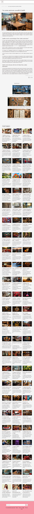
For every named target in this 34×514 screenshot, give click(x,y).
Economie (8, 507)
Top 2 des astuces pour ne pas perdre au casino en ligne (27, 492)
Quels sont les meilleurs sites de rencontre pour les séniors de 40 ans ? (16, 359)
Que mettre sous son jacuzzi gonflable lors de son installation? (6, 433)
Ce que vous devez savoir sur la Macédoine (26, 329)
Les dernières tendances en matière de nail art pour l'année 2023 (6, 226)
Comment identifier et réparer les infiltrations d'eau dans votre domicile (27, 211)
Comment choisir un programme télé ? (27, 343)
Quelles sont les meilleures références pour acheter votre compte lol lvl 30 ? (6, 315)
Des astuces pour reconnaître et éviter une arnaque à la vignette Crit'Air (6, 419)
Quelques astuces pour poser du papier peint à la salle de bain (6, 477)
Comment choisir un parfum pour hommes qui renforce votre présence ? (6, 152)
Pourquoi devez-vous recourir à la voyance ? (6, 343)
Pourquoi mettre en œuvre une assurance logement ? (16, 477)
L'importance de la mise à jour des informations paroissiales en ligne (16, 137)
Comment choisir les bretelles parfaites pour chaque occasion (6, 211)
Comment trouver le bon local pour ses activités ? (16, 225)
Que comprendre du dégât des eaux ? (6, 284)
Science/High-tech (22, 508)
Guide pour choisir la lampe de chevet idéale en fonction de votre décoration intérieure (27, 167)
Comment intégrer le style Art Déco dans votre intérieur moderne (27, 196)
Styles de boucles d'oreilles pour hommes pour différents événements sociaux (6, 196)
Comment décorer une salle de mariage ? (6, 462)
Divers (6, 6)
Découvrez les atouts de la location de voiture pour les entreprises (16, 389)
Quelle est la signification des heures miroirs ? (15, 314)
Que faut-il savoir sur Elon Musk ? (27, 299)
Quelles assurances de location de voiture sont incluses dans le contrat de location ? (6, 389)
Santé (17, 507)
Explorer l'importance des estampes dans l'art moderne (6, 166)
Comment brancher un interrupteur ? (16, 284)
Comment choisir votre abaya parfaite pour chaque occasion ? (27, 151)
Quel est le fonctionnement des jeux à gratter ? (16, 492)
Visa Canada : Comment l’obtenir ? (27, 313)
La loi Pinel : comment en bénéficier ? (27, 224)
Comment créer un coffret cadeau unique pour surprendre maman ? (6, 137)
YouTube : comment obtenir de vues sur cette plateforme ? (16, 300)
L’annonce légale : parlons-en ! (26, 269)
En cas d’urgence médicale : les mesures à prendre (27, 463)
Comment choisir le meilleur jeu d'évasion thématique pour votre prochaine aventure (16, 167)
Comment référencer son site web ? (16, 417)
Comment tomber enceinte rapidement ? (6, 491)
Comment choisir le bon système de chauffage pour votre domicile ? (16, 152)
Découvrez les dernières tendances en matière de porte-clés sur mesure (19, 106)
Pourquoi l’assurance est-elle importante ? (6, 239)
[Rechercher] (15, 505)
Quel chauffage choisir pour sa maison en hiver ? (27, 448)
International (12, 507)
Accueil (3, 6)
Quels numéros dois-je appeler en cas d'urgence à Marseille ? (16, 404)
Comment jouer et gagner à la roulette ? (6, 373)
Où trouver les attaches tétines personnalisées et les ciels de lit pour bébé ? (6, 359)
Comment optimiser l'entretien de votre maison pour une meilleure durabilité (6, 181)
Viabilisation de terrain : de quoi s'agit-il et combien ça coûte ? (27, 285)
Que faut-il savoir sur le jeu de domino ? (6, 254)
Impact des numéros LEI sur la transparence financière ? (21, 95)
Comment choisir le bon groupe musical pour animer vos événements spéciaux (27, 181)
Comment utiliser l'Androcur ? (15, 447)
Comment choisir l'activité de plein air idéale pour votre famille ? (27, 137)
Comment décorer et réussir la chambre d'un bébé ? (27, 433)
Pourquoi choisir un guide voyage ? (16, 462)
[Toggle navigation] (2, 2)
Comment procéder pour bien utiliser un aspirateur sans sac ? (27, 389)
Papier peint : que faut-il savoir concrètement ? (26, 477)
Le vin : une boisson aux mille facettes (27, 358)
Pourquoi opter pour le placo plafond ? (6, 299)
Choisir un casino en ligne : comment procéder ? (16, 240)
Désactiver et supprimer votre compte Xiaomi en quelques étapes (26, 404)
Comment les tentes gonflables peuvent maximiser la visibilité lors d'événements (16, 181)
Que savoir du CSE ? (16, 328)
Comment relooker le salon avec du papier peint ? (16, 374)
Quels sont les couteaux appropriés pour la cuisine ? (27, 418)
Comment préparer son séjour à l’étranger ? (6, 269)
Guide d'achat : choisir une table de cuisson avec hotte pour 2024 (16, 211)
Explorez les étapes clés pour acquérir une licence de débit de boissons (19, 118)
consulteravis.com (16, 45)
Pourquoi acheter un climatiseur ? (6, 447)
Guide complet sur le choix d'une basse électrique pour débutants (16, 196)
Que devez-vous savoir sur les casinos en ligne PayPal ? (6, 403)
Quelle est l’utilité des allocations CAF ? (27, 239)
